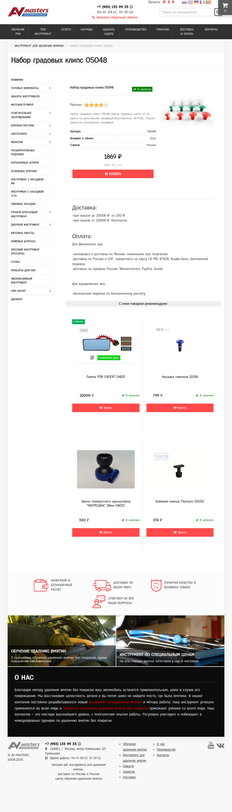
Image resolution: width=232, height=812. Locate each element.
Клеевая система (22, 125)
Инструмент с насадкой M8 (27, 181)
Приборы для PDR (23, 270)
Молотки (17, 142)
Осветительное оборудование (21, 115)
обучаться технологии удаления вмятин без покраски (105, 708)
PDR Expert (18, 291)
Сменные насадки (23, 204)
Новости (128, 766)
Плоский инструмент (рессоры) (25, 251)
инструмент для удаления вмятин (115, 702)
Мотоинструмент (22, 104)
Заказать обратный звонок (114, 17)
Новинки (17, 79)
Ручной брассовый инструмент (24, 214)
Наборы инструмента (25, 96)
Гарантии (162, 29)
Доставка (129, 777)
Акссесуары (19, 133)
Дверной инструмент (25, 224)
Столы (15, 262)
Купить (113, 174)
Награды (87, 29)
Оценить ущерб (109, 32)
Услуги (66, 29)
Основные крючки (24, 171)
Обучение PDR (18, 32)
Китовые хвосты (22, 233)
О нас (161, 744)
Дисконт (17, 299)
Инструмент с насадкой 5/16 (27, 193)
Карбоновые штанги (25, 162)
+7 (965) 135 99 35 (112, 7)
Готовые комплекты (25, 88)
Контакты (211, 29)
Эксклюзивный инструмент (21, 280)
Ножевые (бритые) (23, 241)
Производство (135, 29)
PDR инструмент (43, 32)
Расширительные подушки (23, 152)
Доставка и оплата (186, 32)
